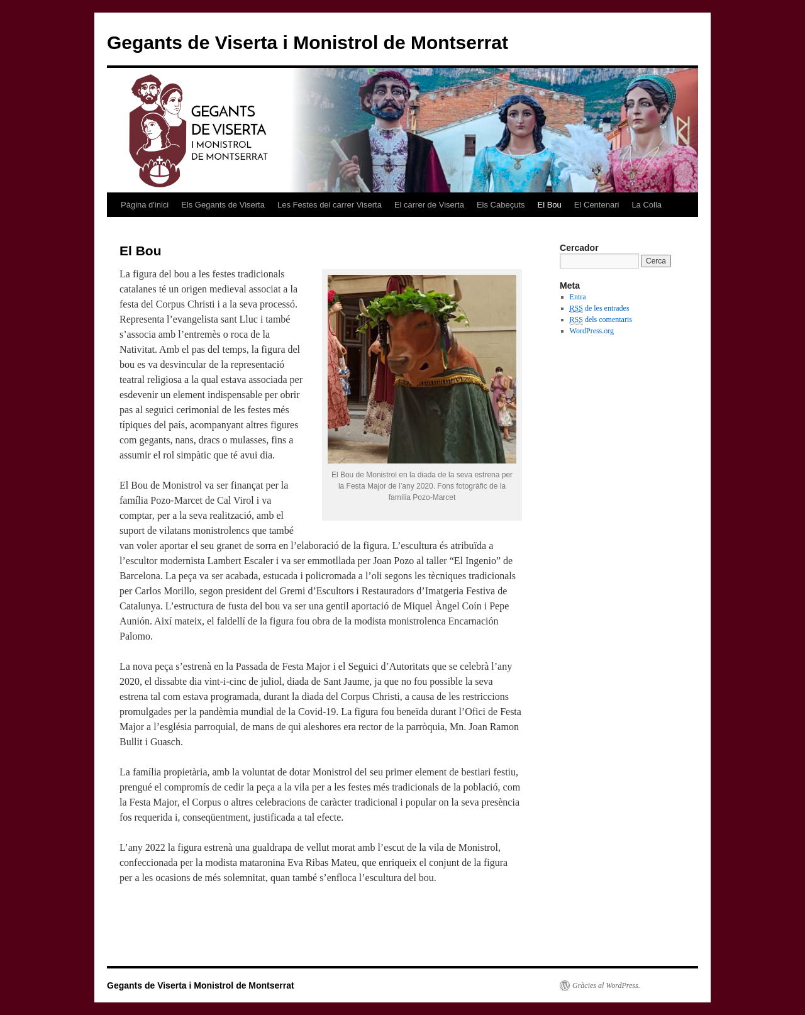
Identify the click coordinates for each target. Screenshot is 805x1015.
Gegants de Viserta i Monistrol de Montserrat (307, 42)
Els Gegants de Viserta (223, 204)
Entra (578, 296)
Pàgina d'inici (145, 204)
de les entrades (600, 308)
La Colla (646, 204)
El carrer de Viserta (429, 204)
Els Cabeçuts (501, 204)
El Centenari (596, 204)
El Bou (550, 204)
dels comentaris (601, 319)
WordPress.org (592, 330)
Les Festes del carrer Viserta (329, 204)
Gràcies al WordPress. (606, 985)
